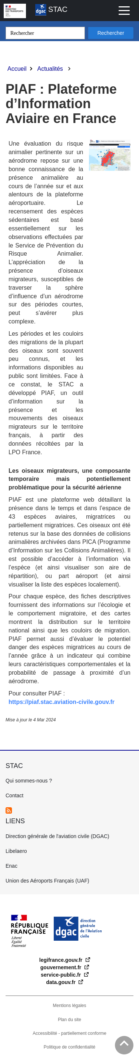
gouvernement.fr (61, 967)
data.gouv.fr (61, 982)
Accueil (17, 69)
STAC (51, 10)
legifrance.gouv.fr (61, 960)
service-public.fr (61, 975)
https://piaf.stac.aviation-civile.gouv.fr (62, 702)
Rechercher (110, 33)
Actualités (50, 69)
